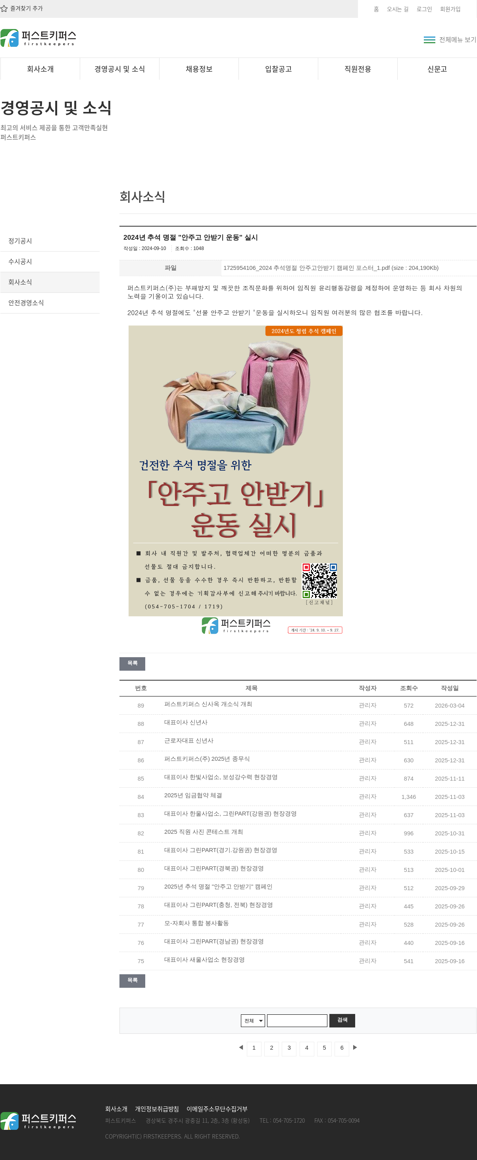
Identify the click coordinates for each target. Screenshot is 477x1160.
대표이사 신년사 (186, 722)
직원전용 (357, 68)
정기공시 (20, 240)
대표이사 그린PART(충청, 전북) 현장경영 (218, 905)
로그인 (424, 9)
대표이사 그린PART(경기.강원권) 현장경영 (220, 850)
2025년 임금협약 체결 (193, 795)
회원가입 (450, 9)
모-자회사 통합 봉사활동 (196, 923)
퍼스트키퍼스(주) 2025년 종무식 (207, 759)
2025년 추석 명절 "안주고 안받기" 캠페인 (218, 886)
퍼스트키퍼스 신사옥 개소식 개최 (208, 704)
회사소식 (20, 282)
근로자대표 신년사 (188, 740)
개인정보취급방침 (157, 1108)
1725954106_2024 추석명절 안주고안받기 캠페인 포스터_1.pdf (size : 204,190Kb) (331, 268)
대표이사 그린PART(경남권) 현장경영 (214, 941)
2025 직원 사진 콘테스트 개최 (203, 832)
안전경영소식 (26, 302)
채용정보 (199, 68)
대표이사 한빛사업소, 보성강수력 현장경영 (221, 777)
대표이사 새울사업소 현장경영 (204, 959)
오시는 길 (398, 9)
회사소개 (40, 68)
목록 (132, 663)
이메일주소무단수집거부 (217, 1108)
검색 (342, 1020)
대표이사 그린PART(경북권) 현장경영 (214, 868)
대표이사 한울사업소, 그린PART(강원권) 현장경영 (230, 813)
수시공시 (20, 261)
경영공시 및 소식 (120, 68)
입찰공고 (278, 68)
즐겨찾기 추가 (21, 8)
